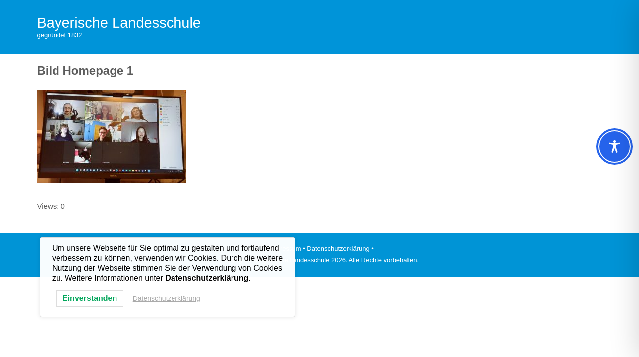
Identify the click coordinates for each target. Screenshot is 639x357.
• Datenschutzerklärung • (338, 248)
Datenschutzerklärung (166, 298)
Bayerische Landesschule (119, 23)
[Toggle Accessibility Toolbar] (614, 146)
